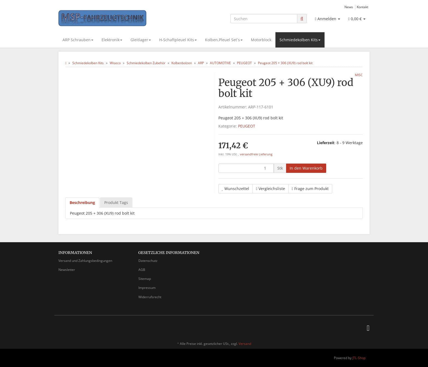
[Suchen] (263, 18)
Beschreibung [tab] (82, 202)
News (348, 7)
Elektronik (112, 39)
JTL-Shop (358, 358)
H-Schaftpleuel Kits (178, 39)
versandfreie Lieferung (256, 154)
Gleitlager (140, 39)
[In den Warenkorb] (306, 168)
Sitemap (144, 278)
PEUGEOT (246, 126)
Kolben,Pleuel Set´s (224, 39)
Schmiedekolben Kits (300, 39)
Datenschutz (147, 260)
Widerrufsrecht (149, 297)
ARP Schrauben (78, 39)
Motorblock (261, 39)
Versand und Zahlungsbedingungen (85, 260)
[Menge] (246, 168)
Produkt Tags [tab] (116, 202)
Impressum (147, 287)
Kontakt (362, 7)
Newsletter (66, 269)
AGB (141, 269)
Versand (245, 343)
